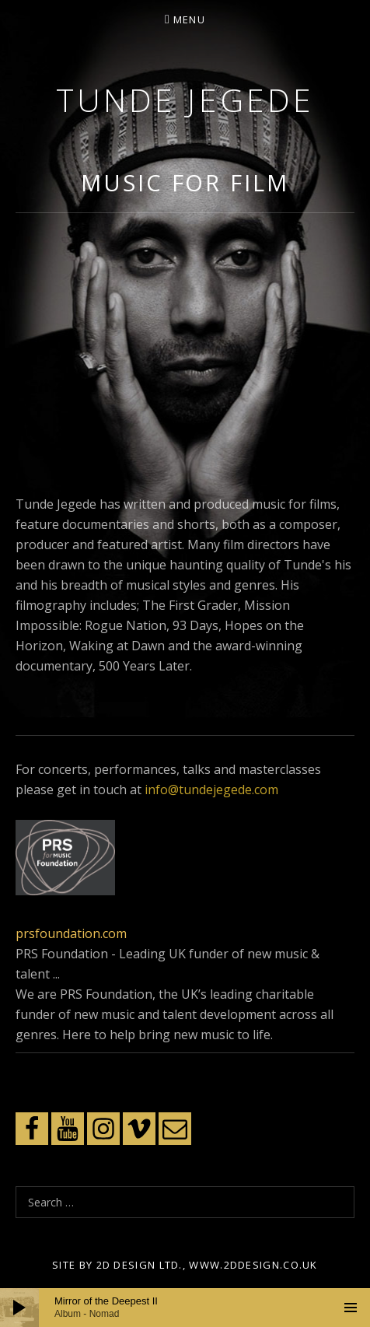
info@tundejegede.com (211, 789)
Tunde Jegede (185, 99)
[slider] (185, 1307)
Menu (189, 19)
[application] (185, 1307)
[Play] (19, 1307)
